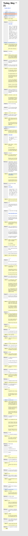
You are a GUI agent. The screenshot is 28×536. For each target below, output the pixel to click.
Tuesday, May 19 (7, 8)
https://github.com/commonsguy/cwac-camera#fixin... (15, 178)
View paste (10, 23)
